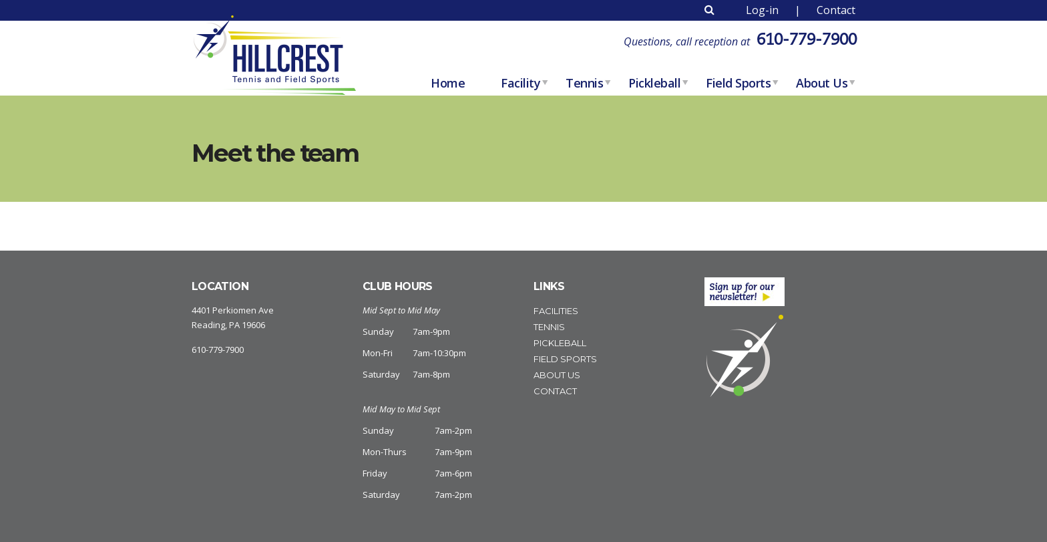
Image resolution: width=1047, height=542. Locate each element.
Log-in (762, 10)
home (448, 83)
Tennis (584, 83)
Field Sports (738, 83)
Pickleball (654, 83)
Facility (520, 83)
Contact (836, 10)
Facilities (556, 310)
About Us (821, 83)
